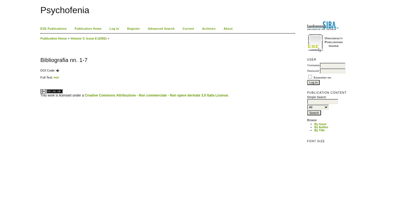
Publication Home (88, 28)
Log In (114, 28)
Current (188, 28)
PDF (56, 77)
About (228, 28)
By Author (321, 127)
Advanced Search (161, 28)
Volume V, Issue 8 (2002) (88, 38)
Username (313, 65)
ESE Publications (53, 28)
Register (133, 28)
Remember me (322, 77)
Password (313, 70)
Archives (209, 28)
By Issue (320, 124)
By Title (319, 130)
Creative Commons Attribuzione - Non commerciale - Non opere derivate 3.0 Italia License (156, 95)
